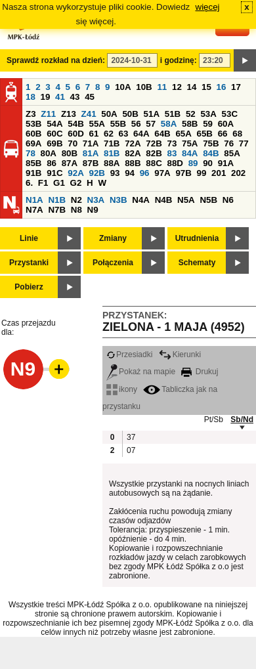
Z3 (31, 114)
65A (183, 134)
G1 (59, 183)
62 (109, 134)
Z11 (48, 114)
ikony (121, 389)
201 (218, 173)
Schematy (197, 262)
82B (153, 153)
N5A (186, 200)
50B (130, 114)
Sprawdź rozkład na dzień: (56, 60)
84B (211, 153)
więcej (208, 7)
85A (232, 153)
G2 (76, 183)
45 (90, 97)
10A (123, 87)
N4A (141, 200)
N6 (228, 200)
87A (69, 163)
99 (202, 173)
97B (183, 173)
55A (96, 124)
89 (193, 163)
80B (69, 153)
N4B (164, 200)
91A (226, 163)
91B (33, 173)
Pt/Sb (213, 419)
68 (237, 134)
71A (90, 143)
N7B (57, 210)
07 (131, 450)
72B (153, 143)
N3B (118, 200)
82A (132, 153)
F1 (43, 183)
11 (162, 87)
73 (172, 143)
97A (162, 173)
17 (236, 87)
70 (72, 143)
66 (223, 134)
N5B (208, 200)
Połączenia (113, 262)
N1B (57, 200)
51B (173, 114)
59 (208, 124)
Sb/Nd (241, 419)
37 (131, 437)
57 (151, 124)
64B (162, 134)
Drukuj (199, 371)
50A (109, 114)
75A (190, 143)
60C (54, 134)
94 (130, 173)
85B (33, 163)
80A (48, 153)
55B (118, 124)
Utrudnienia (197, 238)
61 (93, 134)
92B (96, 173)
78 (30, 153)
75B (211, 143)
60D (75, 134)
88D (174, 163)
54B (75, 124)
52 (191, 114)
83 (172, 153)
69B (54, 143)
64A (141, 134)
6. (29, 183)
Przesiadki (129, 354)
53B (33, 124)
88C (153, 163)
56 (136, 124)
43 (75, 97)
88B (132, 163)
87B (90, 163)
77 (244, 143)
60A (226, 124)
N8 (76, 210)
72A (132, 143)
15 (206, 87)
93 (115, 173)
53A (208, 114)
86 (51, 163)
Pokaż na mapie (140, 371)
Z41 (88, 114)
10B (144, 87)
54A (54, 124)
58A (169, 124)
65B (205, 134)
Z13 (68, 114)
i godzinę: (178, 60)
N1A (34, 200)
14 (192, 87)
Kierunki (180, 354)
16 (221, 87)
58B (190, 124)
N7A (34, 210)
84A (190, 153)
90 (208, 163)
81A (90, 153)
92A (75, 173)
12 (177, 87)
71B (111, 143)
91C (54, 173)
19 (46, 97)
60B (33, 134)
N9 (92, 210)
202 (238, 173)
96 (145, 173)
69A (33, 143)
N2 (76, 200)
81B (111, 153)
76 (229, 143)
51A (152, 114)
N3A (96, 200)
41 (60, 97)
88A (111, 163)
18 (30, 97)
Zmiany (113, 238)
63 (124, 134)
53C (230, 114)
